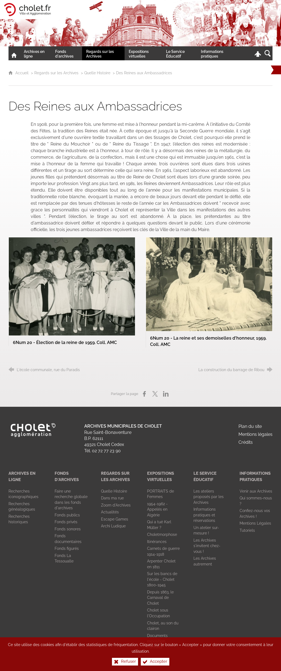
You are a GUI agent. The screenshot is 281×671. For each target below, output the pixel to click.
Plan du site (250, 426)
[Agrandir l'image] (72, 286)
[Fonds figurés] (67, 548)
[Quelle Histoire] (114, 491)
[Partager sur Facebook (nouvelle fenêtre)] (144, 394)
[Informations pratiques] (217, 53)
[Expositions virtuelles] (143, 53)
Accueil (22, 72)
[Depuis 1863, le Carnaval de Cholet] (160, 597)
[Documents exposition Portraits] (157, 641)
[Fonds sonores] (68, 529)
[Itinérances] (157, 541)
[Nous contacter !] (240, 53)
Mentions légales (255, 434)
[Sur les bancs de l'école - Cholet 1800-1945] (162, 579)
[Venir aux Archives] (256, 491)
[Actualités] (110, 512)
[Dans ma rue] (112, 498)
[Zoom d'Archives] (116, 505)
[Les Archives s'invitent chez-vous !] (206, 546)
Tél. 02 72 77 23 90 (102, 450)
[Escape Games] (114, 519)
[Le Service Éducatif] (179, 53)
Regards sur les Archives (56, 72)
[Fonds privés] (66, 522)
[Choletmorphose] (162, 534)
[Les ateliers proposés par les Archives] (208, 497)
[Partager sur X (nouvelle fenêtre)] (155, 394)
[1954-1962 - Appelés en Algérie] (157, 509)
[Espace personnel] (258, 53)
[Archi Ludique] (113, 526)
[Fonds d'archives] (66, 53)
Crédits (245, 442)
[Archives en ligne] (35, 53)
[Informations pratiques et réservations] (204, 515)
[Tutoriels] (247, 530)
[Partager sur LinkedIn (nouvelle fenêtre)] (165, 394)
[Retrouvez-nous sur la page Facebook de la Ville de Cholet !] (249, 53)
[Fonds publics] (67, 515)
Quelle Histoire (97, 72)
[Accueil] (14, 53)
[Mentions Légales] (255, 523)
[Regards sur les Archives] (103, 53)
